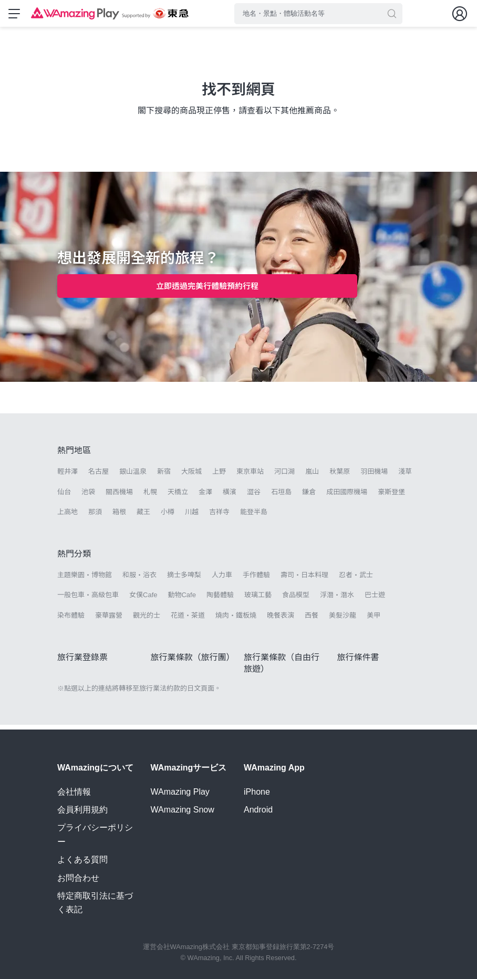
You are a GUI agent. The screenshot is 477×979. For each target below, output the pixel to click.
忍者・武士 (356, 580)
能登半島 (253, 516)
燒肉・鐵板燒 (235, 620)
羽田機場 (374, 477)
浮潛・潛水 (337, 600)
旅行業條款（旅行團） (193, 662)
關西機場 (119, 497)
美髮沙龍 (342, 620)
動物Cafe (181, 600)
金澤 (205, 497)
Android (258, 809)
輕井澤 (67, 477)
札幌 (150, 497)
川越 (192, 516)
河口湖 (284, 477)
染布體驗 (71, 620)
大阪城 (191, 477)
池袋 (88, 497)
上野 (219, 477)
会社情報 (74, 791)
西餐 (311, 620)
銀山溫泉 (133, 477)
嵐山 (312, 477)
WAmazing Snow (182, 809)
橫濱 (229, 497)
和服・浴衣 (139, 580)
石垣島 (281, 497)
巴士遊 (375, 600)
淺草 (405, 477)
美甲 (373, 620)
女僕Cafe (143, 600)
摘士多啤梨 (184, 580)
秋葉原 (339, 477)
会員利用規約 (82, 809)
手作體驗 (256, 580)
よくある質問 (82, 859)
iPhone (257, 791)
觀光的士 (146, 620)
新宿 (164, 477)
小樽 (167, 516)
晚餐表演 (280, 620)
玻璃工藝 (258, 600)
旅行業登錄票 (82, 662)
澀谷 (254, 497)
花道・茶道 (188, 620)
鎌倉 (309, 497)
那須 (95, 516)
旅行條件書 (358, 662)
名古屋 (98, 477)
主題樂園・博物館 (84, 580)
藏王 (143, 516)
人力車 (222, 580)
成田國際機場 (346, 497)
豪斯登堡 (391, 497)
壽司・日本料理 (304, 580)
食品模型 (295, 600)
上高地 (67, 516)
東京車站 (250, 477)
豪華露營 (108, 620)
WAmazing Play (180, 791)
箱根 (119, 516)
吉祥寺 (219, 516)
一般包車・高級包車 (88, 600)
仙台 (64, 497)
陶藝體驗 (220, 600)
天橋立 (178, 497)
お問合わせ (78, 877)
